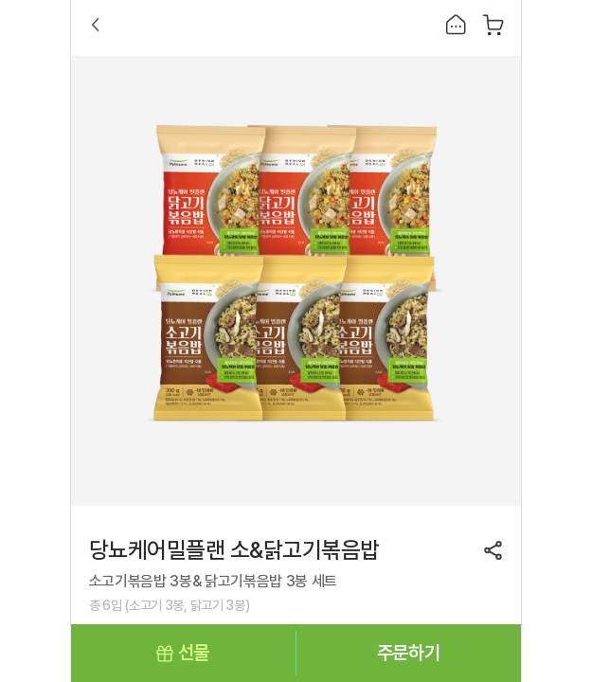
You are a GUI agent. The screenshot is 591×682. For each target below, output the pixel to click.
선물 (193, 652)
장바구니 (493, 24)
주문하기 (408, 652)
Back (95, 24)
